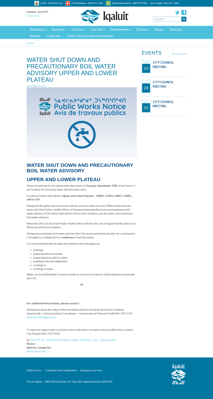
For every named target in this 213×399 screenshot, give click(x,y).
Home (30, 43)
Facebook (183, 12)
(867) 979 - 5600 (171, 3)
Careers (142, 29)
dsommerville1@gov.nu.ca (41, 317)
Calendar (54, 36)
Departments (120, 29)
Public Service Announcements (90, 36)
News (159, 29)
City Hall (96, 29)
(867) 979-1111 (55, 3)
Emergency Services (91, 370)
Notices (176, 29)
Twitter (177, 12)
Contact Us (33, 15)
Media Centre (34, 370)
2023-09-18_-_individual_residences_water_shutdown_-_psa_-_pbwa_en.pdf (72, 339)
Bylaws (35, 36)
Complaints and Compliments (61, 370)
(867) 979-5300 (140, 3)
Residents (37, 29)
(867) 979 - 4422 (95, 3)
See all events (179, 54)
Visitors (77, 29)
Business (58, 29)
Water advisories (36, 351)
